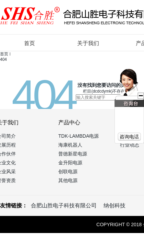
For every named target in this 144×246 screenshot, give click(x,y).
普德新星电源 (72, 153)
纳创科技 (114, 205)
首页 (29, 43)
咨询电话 (129, 136)
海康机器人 (70, 145)
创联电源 (67, 171)
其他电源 (67, 180)
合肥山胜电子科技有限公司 (64, 205)
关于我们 (88, 43)
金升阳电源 (70, 162)
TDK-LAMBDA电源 (78, 136)
